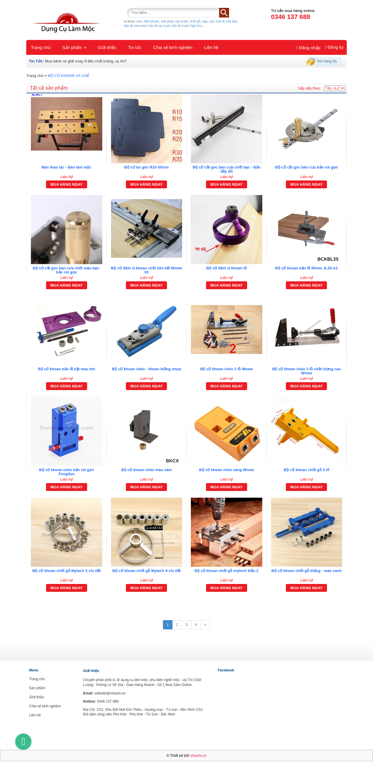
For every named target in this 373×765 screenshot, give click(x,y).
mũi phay (167, 21)
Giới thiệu (107, 47)
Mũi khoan (151, 21)
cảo (211, 21)
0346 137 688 (290, 16)
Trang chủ (41, 47)
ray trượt (181, 21)
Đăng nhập (308, 47)
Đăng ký (334, 47)
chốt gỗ (194, 21)
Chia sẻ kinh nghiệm (172, 47)
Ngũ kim (196, 25)
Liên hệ (211, 47)
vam (139, 21)
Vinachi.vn (198, 756)
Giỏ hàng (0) (327, 61)
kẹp (204, 21)
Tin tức (134, 47)
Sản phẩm (74, 47)
